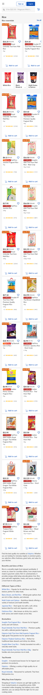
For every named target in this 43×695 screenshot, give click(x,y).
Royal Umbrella (7, 672)
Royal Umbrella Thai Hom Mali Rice (14, 628)
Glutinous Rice (7, 611)
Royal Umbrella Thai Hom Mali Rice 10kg (16, 650)
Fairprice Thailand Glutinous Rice (13, 639)
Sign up (21, 4)
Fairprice (5, 666)
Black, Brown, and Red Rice (11, 595)
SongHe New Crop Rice (10, 644)
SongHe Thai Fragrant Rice (11, 622)
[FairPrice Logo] (10, 4)
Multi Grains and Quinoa (10, 600)
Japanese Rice (7, 606)
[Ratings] (10, 56)
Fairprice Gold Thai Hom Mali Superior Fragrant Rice (20, 633)
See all (39, 20)
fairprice (31, 554)
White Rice (6, 589)
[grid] (21, 45)
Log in (31, 4)
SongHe (4, 661)
